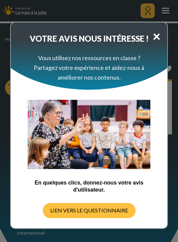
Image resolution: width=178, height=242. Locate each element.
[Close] (156, 36)
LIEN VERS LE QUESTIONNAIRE (89, 210)
